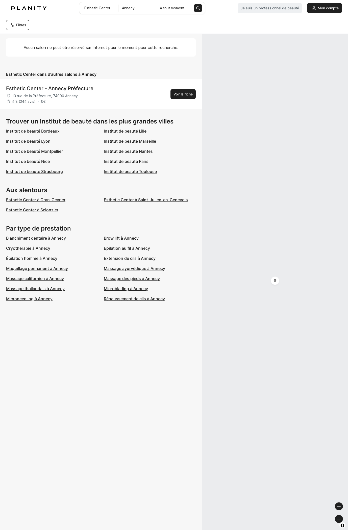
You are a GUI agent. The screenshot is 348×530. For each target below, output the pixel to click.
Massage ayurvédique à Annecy (134, 268)
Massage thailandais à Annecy (35, 288)
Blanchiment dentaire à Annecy (36, 238)
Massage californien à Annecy (35, 278)
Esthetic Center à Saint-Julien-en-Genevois (146, 199)
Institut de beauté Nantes (128, 151)
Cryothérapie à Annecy (28, 248)
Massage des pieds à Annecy (132, 278)
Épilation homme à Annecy (31, 258)
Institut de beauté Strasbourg (34, 171)
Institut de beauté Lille (125, 131)
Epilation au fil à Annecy (127, 248)
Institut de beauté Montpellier (34, 151)
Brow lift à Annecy (121, 238)
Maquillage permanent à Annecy (37, 268)
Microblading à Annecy (126, 288)
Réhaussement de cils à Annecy (134, 298)
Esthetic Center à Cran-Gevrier (35, 199)
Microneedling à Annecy (29, 298)
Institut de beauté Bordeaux (33, 131)
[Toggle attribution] (342, 525)
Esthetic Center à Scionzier (32, 209)
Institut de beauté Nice (28, 161)
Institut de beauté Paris (126, 161)
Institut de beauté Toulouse (130, 171)
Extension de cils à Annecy (130, 258)
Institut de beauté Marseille (130, 141)
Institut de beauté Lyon (28, 141)
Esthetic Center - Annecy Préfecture (49, 88)
